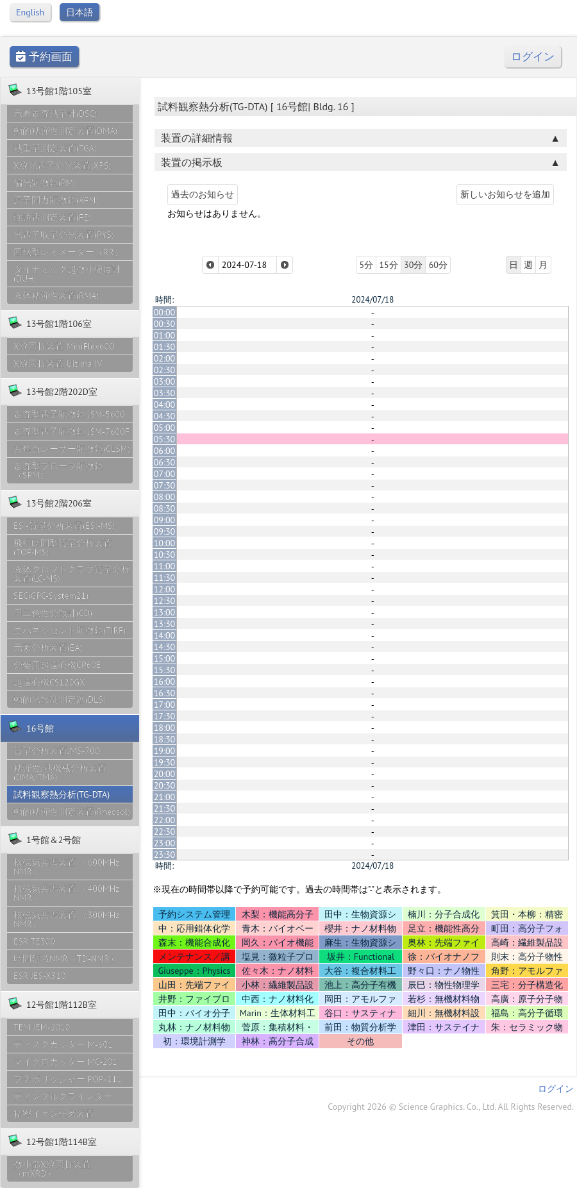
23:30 (165, 854)
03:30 (165, 393)
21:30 (165, 808)
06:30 (165, 462)
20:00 (165, 774)
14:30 (165, 647)
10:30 (165, 554)
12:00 (165, 589)
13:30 (165, 624)
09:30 (165, 531)
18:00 (165, 727)
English (30, 12)
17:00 (165, 704)
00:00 (165, 312)
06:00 (165, 450)
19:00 (165, 751)
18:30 (165, 739)
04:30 (165, 416)
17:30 (165, 716)
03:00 (165, 381)
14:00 (165, 635)
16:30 (165, 693)
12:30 (165, 601)
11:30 (165, 577)
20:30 (165, 785)
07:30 (165, 485)
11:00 (165, 566)
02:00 (165, 358)
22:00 (165, 820)
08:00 (165, 497)
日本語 (79, 12)
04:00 (165, 404)
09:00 (165, 520)
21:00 (165, 797)
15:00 (165, 658)
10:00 (165, 543)
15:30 (165, 670)
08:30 (165, 508)
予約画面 (44, 57)
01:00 (165, 335)
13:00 (165, 612)
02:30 (165, 370)
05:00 (165, 427)
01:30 (165, 347)
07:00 (165, 474)
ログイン (533, 57)
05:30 (165, 439)
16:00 (165, 681)
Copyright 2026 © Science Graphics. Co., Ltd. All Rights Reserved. (451, 1106)
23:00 (165, 843)
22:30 (165, 831)
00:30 (165, 324)
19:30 (165, 762)
